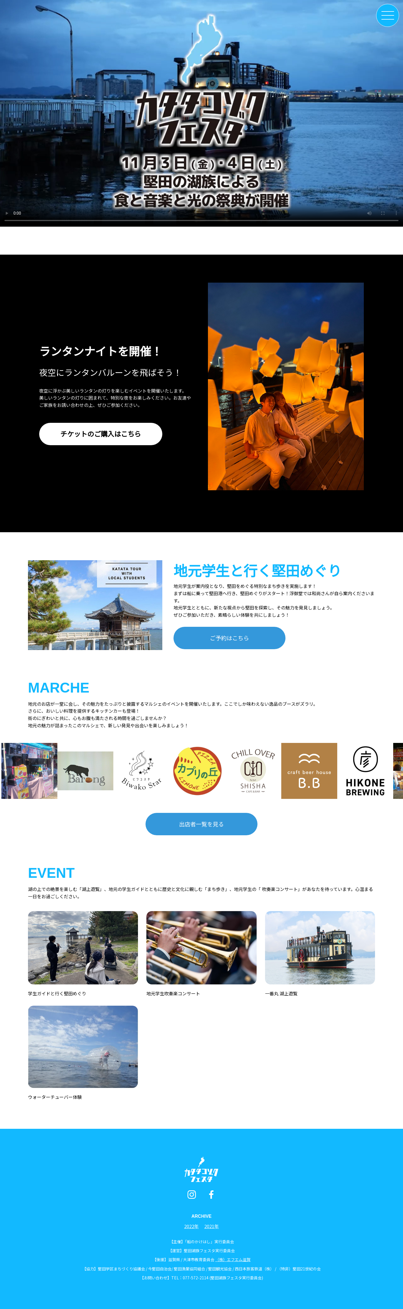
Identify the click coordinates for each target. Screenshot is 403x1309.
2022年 (191, 1226)
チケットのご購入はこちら (100, 433)
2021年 (211, 1226)
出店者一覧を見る (201, 824)
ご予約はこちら (229, 638)
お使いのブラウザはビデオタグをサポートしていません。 (201, 113)
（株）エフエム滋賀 (232, 1259)
